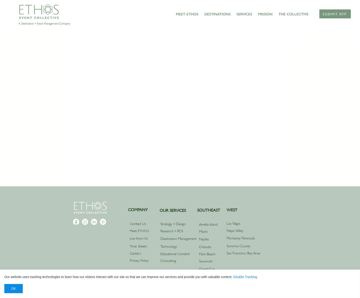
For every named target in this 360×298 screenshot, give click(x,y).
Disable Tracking (245, 277)
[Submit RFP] (335, 13)
